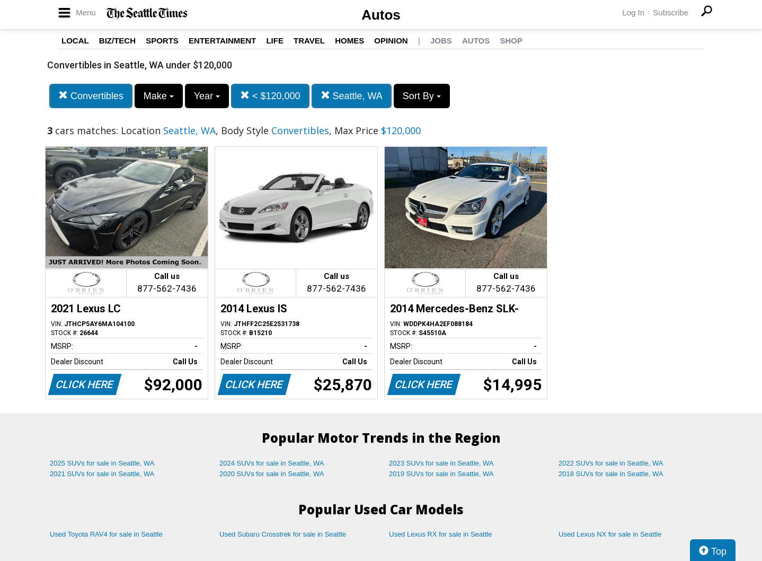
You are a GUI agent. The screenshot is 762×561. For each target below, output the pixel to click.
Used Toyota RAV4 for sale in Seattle (106, 534)
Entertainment (222, 40)
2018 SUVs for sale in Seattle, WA (611, 474)
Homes (349, 40)
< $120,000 (270, 95)
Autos (381, 15)
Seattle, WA (352, 95)
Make (159, 96)
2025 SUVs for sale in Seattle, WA (102, 463)
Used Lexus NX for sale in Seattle (610, 534)
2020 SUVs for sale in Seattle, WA (271, 474)
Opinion (390, 40)
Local (75, 40)
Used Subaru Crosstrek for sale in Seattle (282, 534)
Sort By (422, 96)
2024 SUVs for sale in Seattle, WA (271, 463)
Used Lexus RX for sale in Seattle (440, 534)
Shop (511, 40)
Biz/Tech (117, 40)
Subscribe (670, 12)
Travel (309, 40)
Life (274, 40)
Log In (633, 12)
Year (207, 96)
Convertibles (90, 95)
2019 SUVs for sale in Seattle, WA (441, 474)
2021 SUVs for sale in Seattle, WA (102, 474)
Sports (162, 40)
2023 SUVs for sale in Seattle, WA (441, 463)
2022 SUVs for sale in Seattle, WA (611, 463)
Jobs (441, 40)
